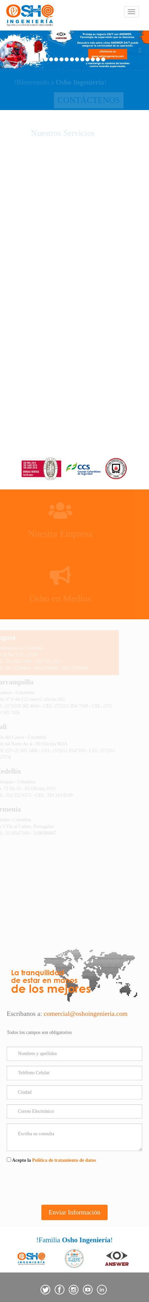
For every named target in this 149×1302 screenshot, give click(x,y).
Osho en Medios (69, 598)
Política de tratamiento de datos (64, 1160)
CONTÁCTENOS (74, 100)
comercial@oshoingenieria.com (85, 1013)
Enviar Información (75, 1212)
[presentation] (58, 1183)
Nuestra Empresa (68, 533)
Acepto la (51, 1160)
